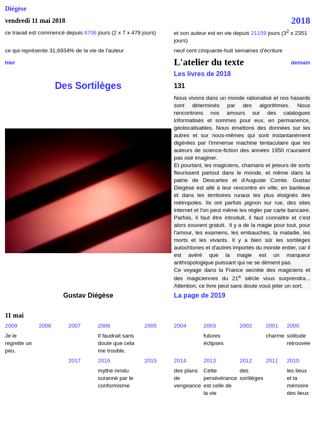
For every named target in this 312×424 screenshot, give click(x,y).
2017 (74, 360)
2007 (74, 326)
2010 (293, 360)
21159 (258, 33)
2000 (293, 326)
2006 (104, 326)
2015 (150, 360)
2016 (104, 360)
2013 (209, 360)
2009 (11, 326)
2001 (272, 326)
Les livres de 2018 (202, 73)
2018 (300, 20)
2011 (272, 360)
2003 (209, 326)
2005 (150, 326)
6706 (90, 33)
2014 (180, 360)
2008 (45, 326)
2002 (246, 326)
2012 (246, 360)
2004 (180, 326)
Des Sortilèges (88, 85)
